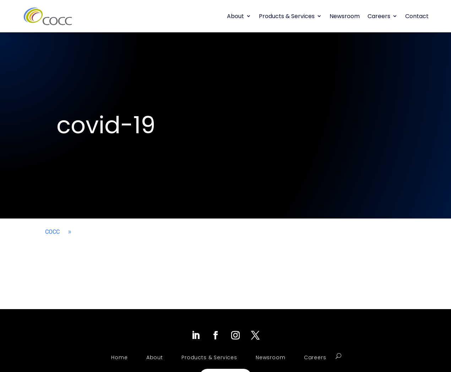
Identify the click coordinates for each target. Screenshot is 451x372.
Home (119, 357)
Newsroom (345, 16)
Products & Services (287, 16)
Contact (417, 16)
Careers (379, 16)
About (235, 16)
